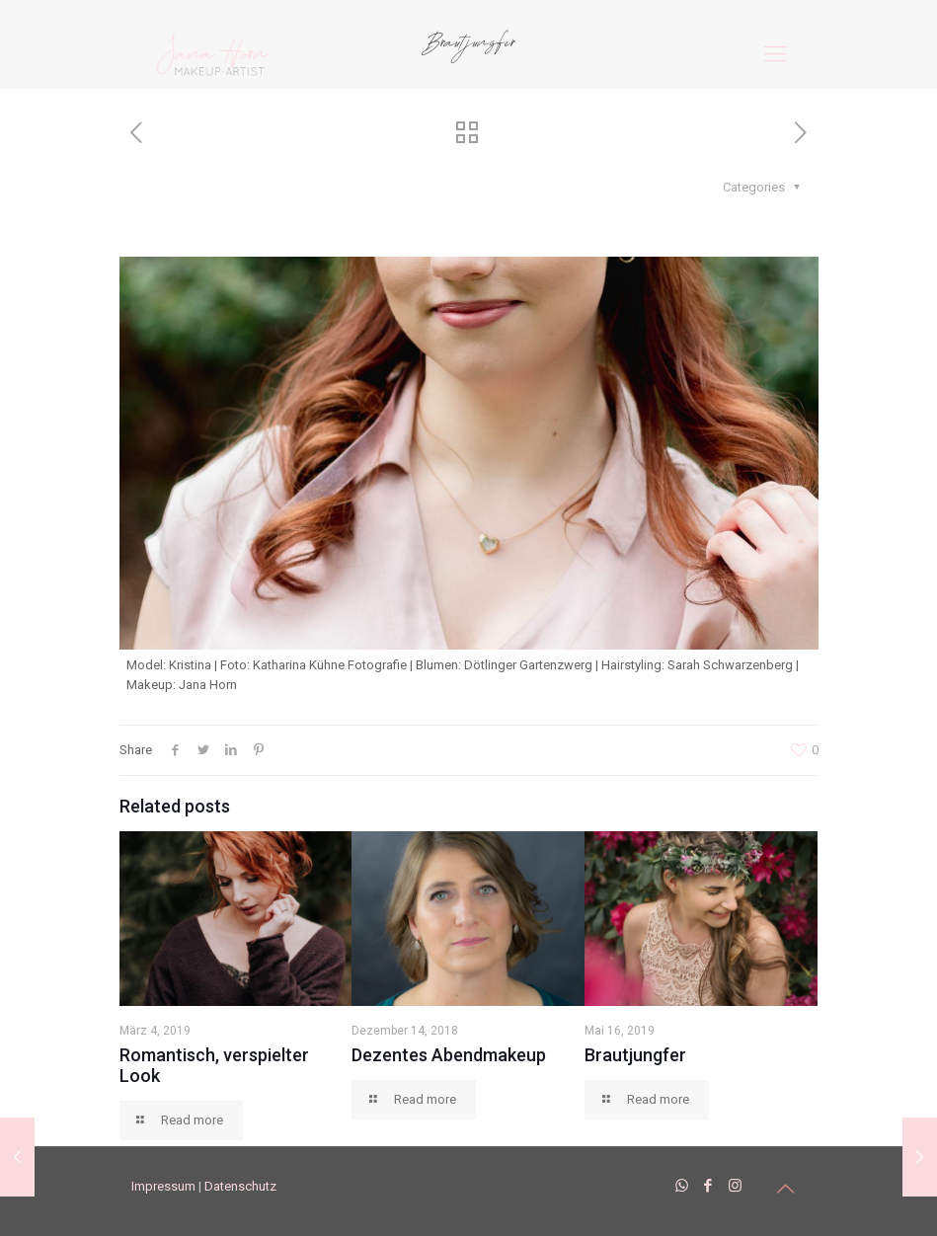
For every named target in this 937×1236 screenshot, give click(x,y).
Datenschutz (240, 1186)
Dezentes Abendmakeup (448, 1054)
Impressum (163, 1186)
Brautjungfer (635, 1054)
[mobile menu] (775, 54)
